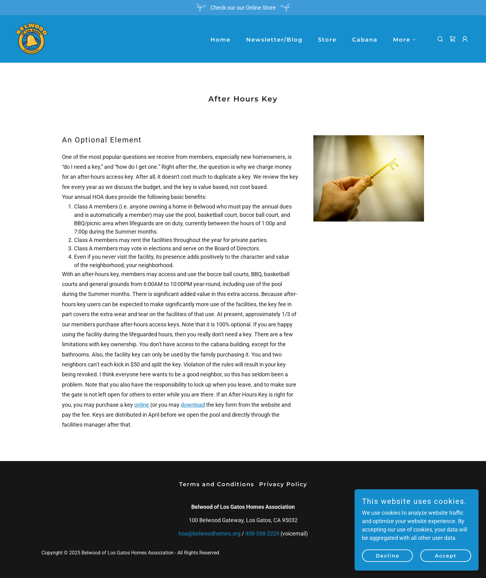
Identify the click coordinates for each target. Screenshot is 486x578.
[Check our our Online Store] (243, 7)
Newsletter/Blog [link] (274, 39)
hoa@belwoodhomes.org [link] (210, 533)
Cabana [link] (365, 39)
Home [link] (220, 39)
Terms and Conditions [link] (216, 484)
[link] (31, 38)
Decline (388, 556)
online (141, 404)
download (193, 404)
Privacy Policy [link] (283, 484)
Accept (446, 556)
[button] (402, 39)
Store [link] (327, 39)
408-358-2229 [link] (262, 533)
